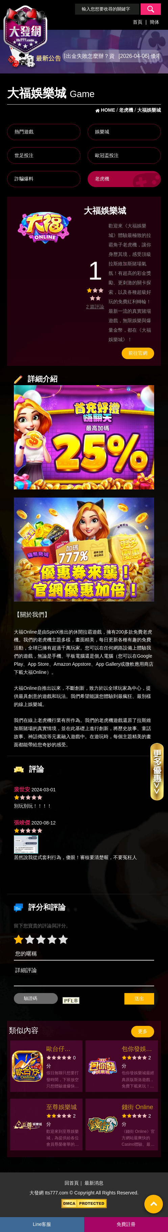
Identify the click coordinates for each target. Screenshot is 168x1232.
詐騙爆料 (24, 178)
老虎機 (102, 178)
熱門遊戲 (24, 131)
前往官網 (137, 353)
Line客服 (42, 1224)
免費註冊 (126, 1224)
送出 (139, 998)
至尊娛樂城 (61, 1107)
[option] (45, 227)
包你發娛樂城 (137, 1050)
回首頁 (72, 1183)
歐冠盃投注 (107, 155)
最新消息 (94, 1183)
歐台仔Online (55, 1050)
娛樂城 (102, 131)
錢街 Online (137, 1107)
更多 (142, 1031)
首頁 (137, 22)
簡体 (154, 22)
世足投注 (24, 155)
